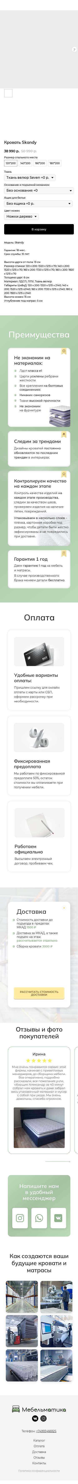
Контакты (39, 1463)
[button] (39, 994)
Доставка (39, 1452)
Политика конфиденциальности (39, 1470)
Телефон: (39, 1431)
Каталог (39, 1440)
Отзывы (39, 1457)
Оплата (39, 1446)
